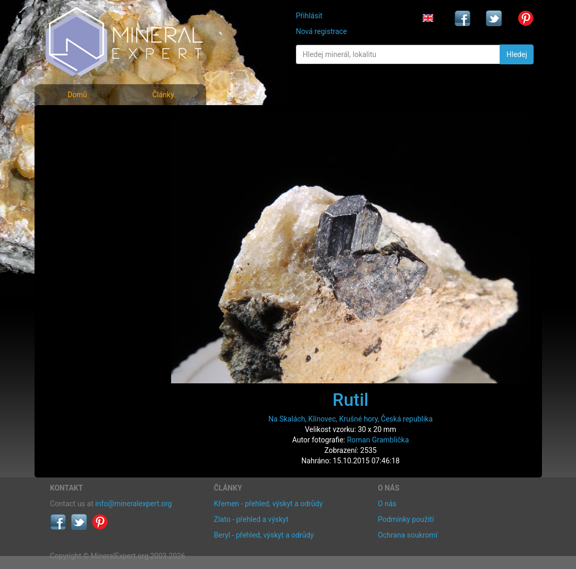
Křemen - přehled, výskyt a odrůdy (268, 503)
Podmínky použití (406, 519)
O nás (387, 503)
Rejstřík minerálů (86, 143)
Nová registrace (321, 31)
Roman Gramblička (378, 440)
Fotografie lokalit (86, 166)
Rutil (351, 399)
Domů (77, 94)
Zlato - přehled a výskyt (251, 519)
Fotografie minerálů (91, 120)
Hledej (516, 54)
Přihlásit (309, 16)
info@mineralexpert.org (133, 503)
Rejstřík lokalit (80, 189)
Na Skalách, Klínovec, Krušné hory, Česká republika (350, 419)
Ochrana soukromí (407, 535)
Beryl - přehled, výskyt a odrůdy (264, 535)
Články (163, 94)
